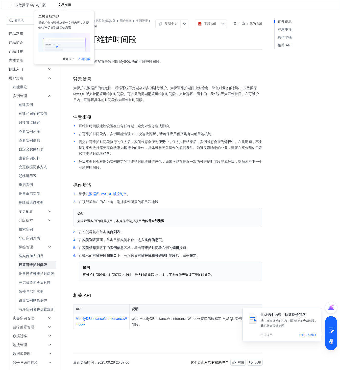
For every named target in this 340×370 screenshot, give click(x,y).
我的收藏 (255, 23)
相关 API (284, 45)
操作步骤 (285, 37)
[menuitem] (31, 87)
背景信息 (285, 21)
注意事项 (285, 29)
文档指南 (64, 5)
